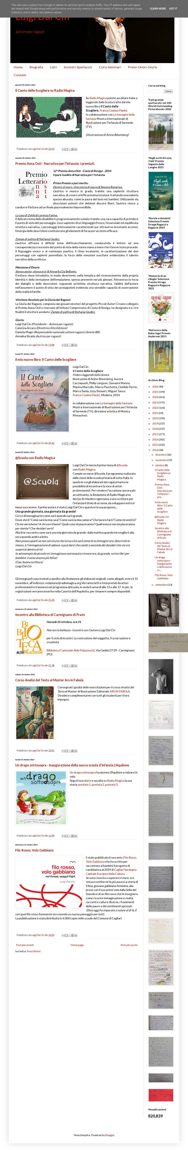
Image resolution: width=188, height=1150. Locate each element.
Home (18, 67)
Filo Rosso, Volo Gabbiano (34, 850)
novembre (161, 459)
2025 (155, 391)
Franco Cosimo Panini (113, 110)
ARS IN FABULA (120, 691)
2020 (155, 418)
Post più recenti (25, 944)
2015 (155, 444)
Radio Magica (98, 98)
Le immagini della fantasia (116, 403)
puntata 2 (98, 784)
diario (87, 780)
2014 (155, 449)
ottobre (160, 465)
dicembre (161, 454)
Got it (173, 8)
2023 (155, 402)
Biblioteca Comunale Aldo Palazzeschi (71, 650)
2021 (155, 412)
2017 (155, 434)
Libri (53, 67)
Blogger (109, 1135)
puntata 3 (111, 784)
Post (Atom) (34, 951)
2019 (155, 423)
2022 (155, 407)
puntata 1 (84, 784)
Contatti (20, 75)
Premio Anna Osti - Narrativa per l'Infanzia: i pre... (163, 491)
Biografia (36, 67)
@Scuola (121, 465)
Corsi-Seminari (110, 67)
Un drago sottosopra (83, 772)
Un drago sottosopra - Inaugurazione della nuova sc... (163, 563)
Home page (77, 944)
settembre (161, 584)
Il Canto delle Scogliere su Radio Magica (45, 90)
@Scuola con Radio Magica (35, 458)
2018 (155, 428)
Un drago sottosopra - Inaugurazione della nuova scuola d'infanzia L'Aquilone (72, 765)
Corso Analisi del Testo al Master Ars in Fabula (49, 680)
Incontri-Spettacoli (78, 67)
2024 (155, 397)
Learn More (158, 8)
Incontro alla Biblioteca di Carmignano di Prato (50, 615)
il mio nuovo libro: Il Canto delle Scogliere (45, 359)
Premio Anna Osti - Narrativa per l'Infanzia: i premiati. (55, 163)
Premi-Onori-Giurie (142, 67)
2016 (155, 439)
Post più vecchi (129, 944)
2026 (155, 386)
